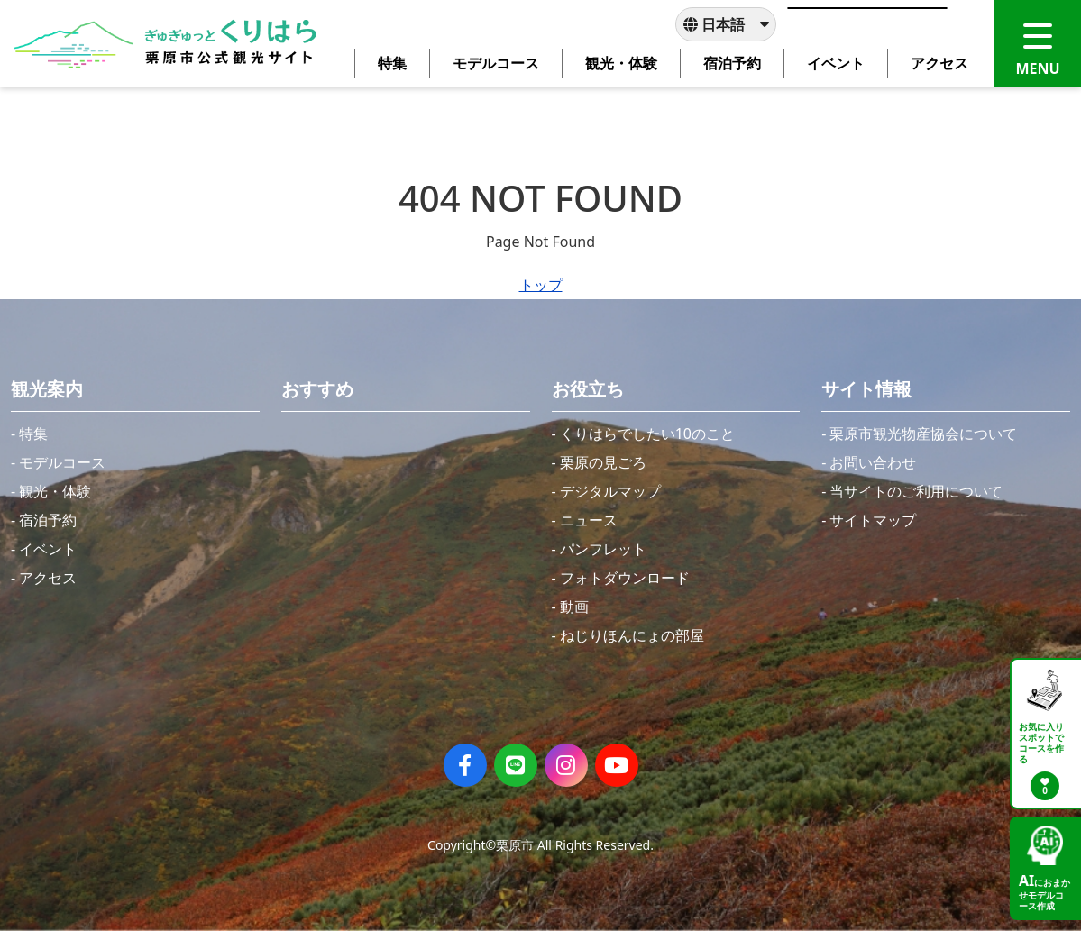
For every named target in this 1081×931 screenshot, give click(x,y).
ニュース (589, 520)
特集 (33, 433)
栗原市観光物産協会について (923, 433)
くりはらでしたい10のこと (647, 433)
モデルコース (62, 462)
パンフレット (603, 549)
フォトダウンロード (625, 578)
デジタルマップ (610, 491)
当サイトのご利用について (916, 491)
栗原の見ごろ (603, 462)
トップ (541, 285)
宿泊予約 (48, 520)
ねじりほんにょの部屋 (632, 635)
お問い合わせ (872, 462)
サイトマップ (872, 520)
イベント (48, 549)
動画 (574, 606)
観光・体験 (55, 491)
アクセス (48, 578)
